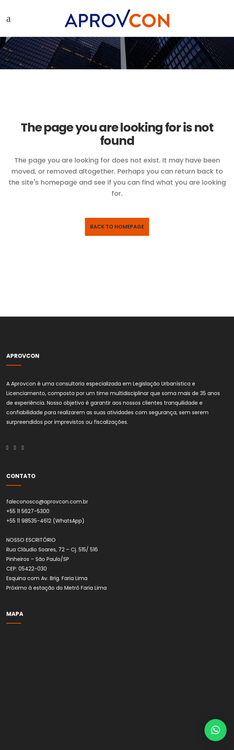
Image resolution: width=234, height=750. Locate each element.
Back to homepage (117, 226)
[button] (215, 730)
